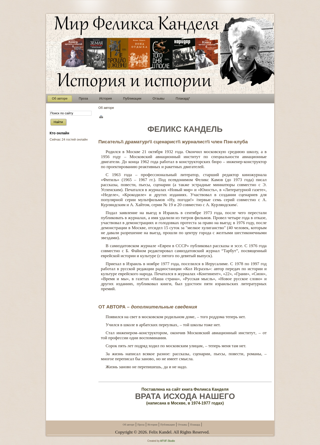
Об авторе (128, 424)
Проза (141, 424)
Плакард (195, 424)
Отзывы (182, 424)
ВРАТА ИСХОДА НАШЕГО (185, 396)
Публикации (167, 424)
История (152, 424)
